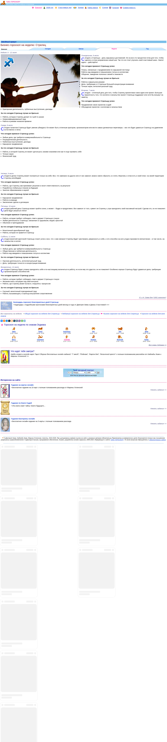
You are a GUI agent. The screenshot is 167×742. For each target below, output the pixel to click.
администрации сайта (157, 440)
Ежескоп (4, 49)
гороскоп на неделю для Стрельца (41, 314)
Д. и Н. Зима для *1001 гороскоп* (152, 297)
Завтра (81, 49)
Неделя (114, 49)
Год (147, 49)
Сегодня (48, 49)
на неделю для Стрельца (120, 314)
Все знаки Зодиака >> (157, 345)
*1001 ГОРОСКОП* (117, 440)
